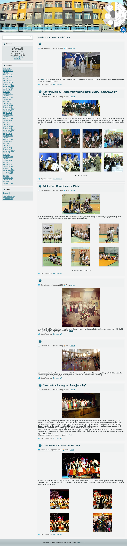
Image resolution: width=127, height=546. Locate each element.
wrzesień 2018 (8, 132)
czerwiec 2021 (8, 71)
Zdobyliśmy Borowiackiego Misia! (61, 186)
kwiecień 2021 (8, 75)
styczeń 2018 (7, 145)
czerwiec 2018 (8, 136)
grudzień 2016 (8, 166)
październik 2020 (9, 86)
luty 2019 (6, 122)
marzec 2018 (7, 141)
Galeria (93, 29)
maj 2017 (6, 159)
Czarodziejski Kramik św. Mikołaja (61, 445)
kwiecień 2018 (8, 139)
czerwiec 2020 (8, 94)
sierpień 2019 (7, 113)
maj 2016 (6, 176)
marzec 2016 (7, 180)
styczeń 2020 (7, 103)
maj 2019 (6, 117)
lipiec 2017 (6, 155)
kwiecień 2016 (8, 178)
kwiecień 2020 (8, 97)
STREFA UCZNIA (61, 29)
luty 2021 (6, 78)
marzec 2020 (7, 99)
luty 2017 (6, 162)
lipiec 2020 (6, 92)
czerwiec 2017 (8, 157)
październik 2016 (9, 170)
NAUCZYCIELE (78, 29)
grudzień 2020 (8, 82)
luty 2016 (6, 181)
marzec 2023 (7, 69)
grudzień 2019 (8, 105)
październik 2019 (9, 109)
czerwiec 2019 (8, 115)
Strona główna (10, 29)
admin (72, 48)
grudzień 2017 (8, 147)
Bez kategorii (57, 84)
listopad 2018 (7, 128)
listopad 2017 (7, 149)
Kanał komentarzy (9, 197)
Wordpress (81, 542)
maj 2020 (6, 96)
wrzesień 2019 (8, 111)
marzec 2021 (7, 76)
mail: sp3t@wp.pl (17, 57)
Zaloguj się (6, 193)
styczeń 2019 (7, 124)
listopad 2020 (7, 84)
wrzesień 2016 (8, 172)
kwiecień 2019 (8, 118)
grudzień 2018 (8, 126)
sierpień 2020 (7, 90)
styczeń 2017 (7, 164)
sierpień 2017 (7, 153)
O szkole (25, 29)
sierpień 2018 (7, 134)
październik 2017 (9, 151)
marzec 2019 (7, 120)
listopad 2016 (7, 168)
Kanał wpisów (7, 195)
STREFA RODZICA (41, 29)
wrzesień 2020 (8, 88)
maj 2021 (6, 73)
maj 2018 (6, 138)
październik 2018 (9, 130)
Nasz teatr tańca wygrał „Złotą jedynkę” (64, 385)
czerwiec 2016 (8, 174)
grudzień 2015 (8, 183)
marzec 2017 (7, 160)
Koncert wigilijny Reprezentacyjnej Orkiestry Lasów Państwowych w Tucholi (80, 93)
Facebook (17, 59)
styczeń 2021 (7, 80)
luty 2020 (6, 101)
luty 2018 (6, 143)
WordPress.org (8, 199)
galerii (42, 79)
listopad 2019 (7, 107)
